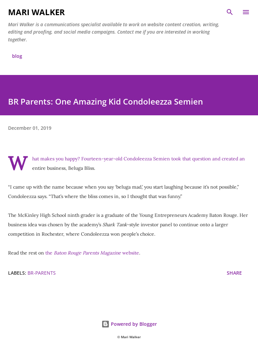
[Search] (230, 12)
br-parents (42, 273)
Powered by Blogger (129, 324)
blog (17, 56)
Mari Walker (36, 11)
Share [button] (234, 273)
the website (92, 253)
